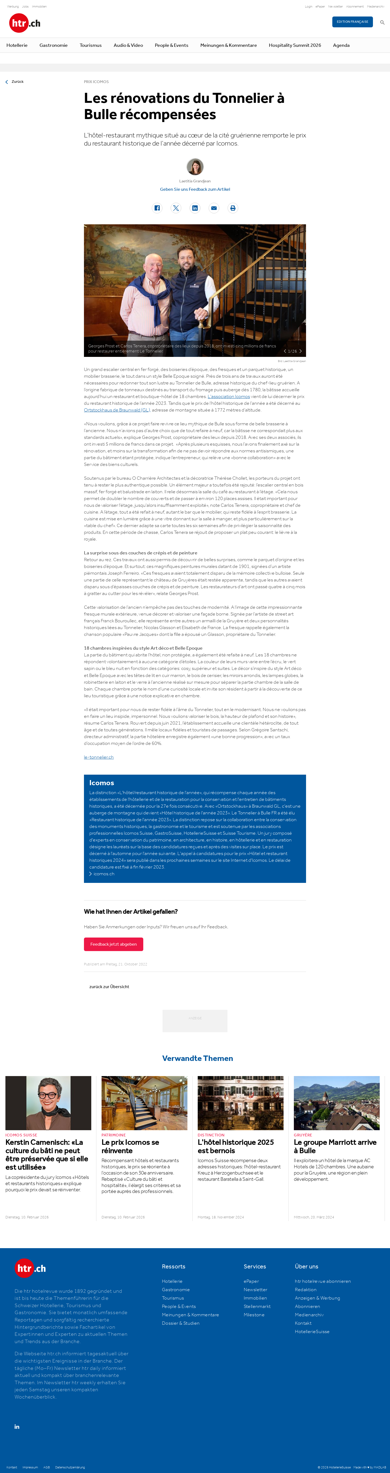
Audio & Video (128, 45)
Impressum (30, 1467)
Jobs (25, 6)
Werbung (13, 6)
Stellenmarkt (257, 1306)
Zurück (18, 82)
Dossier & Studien (181, 1323)
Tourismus (91, 45)
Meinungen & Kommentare (228, 45)
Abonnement (355, 6)
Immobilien (39, 6)
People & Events (171, 45)
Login (308, 6)
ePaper (320, 6)
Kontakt (303, 1323)
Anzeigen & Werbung (317, 1298)
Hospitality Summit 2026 (295, 45)
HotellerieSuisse (312, 1332)
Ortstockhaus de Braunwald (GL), (117, 410)
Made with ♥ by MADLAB (369, 1467)
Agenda (341, 45)
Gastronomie (54, 45)
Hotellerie (17, 45)
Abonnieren (307, 1306)
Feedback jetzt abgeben (113, 944)
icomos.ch (104, 874)
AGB (46, 1467)
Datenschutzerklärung (70, 1467)
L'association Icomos (229, 396)
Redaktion (306, 1290)
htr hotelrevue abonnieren (323, 1281)
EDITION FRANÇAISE (353, 21)
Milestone (254, 1315)
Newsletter (335, 6)
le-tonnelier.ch (99, 757)
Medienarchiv (376, 6)
